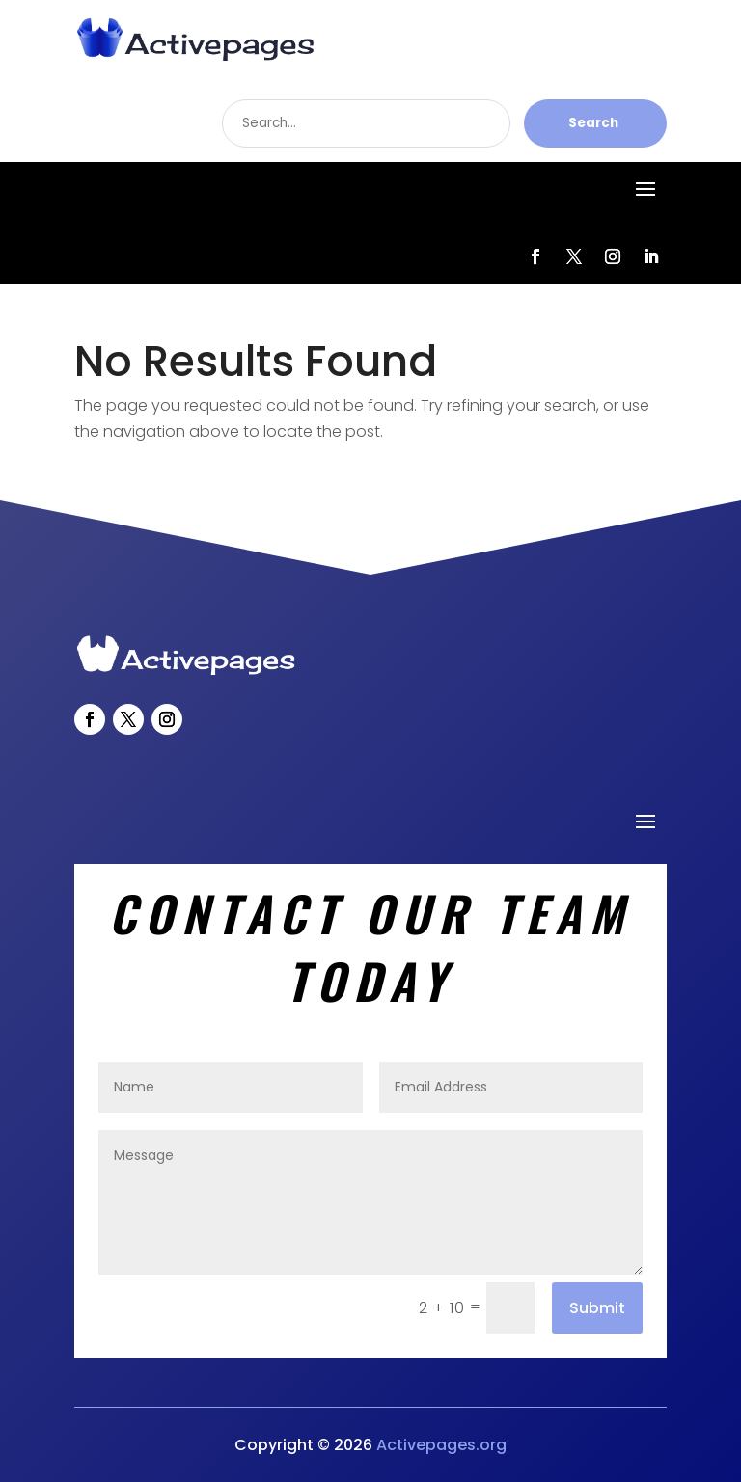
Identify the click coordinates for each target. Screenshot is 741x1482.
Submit (597, 1308)
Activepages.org (441, 1445)
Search (593, 123)
